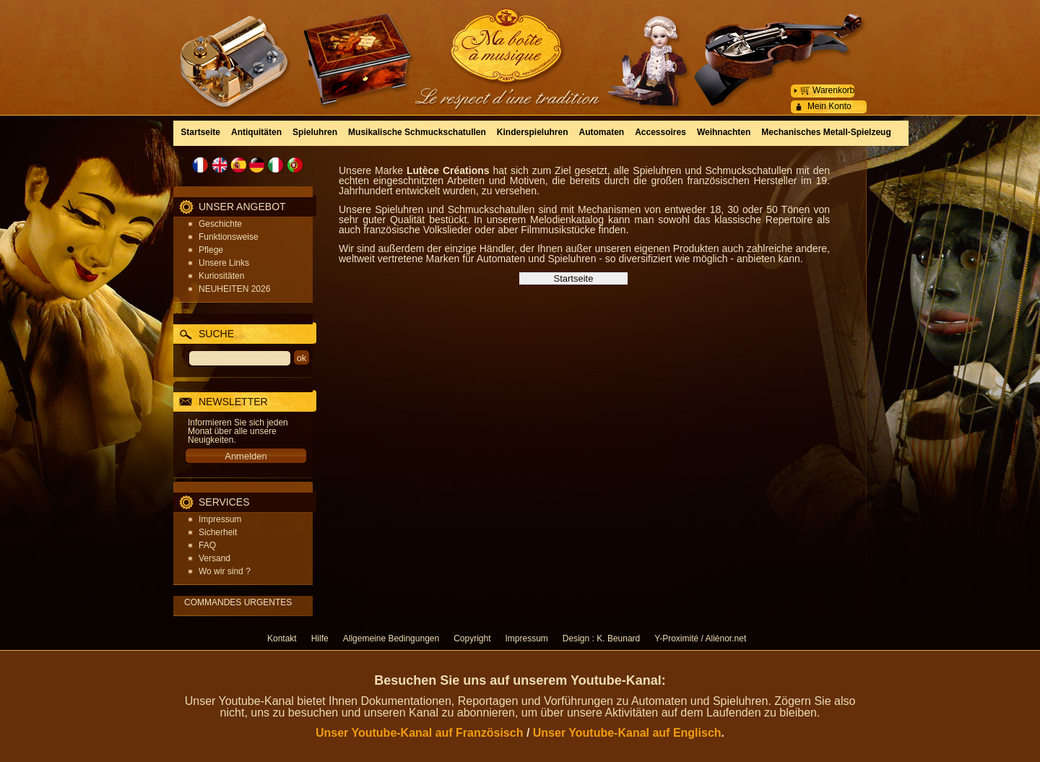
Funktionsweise (229, 237)
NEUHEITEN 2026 (234, 289)
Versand (214, 558)
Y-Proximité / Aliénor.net (700, 638)
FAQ (207, 545)
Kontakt (282, 638)
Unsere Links (224, 263)
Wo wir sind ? (225, 571)
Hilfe (320, 638)
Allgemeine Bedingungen (391, 638)
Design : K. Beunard (601, 638)
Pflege (211, 250)
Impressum (220, 519)
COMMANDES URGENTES (238, 602)
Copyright (472, 638)
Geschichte (220, 224)
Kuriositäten (221, 276)
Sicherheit (218, 532)
